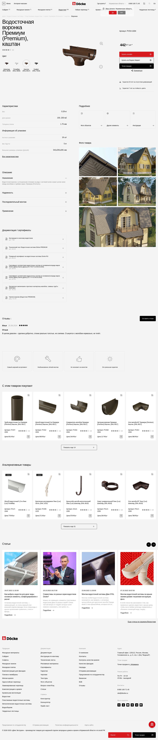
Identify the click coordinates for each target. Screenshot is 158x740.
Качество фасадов (86, 664)
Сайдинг (5, 10)
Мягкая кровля (7, 678)
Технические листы (48, 660)
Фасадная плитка (44, 10)
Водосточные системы (15, 16)
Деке (4, 16)
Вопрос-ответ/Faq (47, 685)
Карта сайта (89, 725)
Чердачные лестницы (147, 10)
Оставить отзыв (147, 318)
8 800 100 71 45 (123, 689)
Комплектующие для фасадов (13, 671)
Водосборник (7, 707)
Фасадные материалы (10, 653)
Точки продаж (136, 66)
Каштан (67, 16)
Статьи (43, 689)
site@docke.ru (122, 693)
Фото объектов (46, 682)
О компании (83, 653)
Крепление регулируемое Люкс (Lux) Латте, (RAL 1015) (48, 502)
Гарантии (44, 671)
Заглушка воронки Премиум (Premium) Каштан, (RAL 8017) (107, 423)
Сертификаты (46, 667)
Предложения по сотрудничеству (91, 674)
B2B (80, 682)
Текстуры (44, 678)
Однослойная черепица (11, 682)
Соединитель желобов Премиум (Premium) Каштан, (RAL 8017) (77, 423)
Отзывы (82, 685)
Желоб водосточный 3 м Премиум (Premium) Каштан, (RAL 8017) (47, 423)
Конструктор (45, 699)
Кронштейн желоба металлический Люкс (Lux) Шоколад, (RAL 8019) (78, 502)
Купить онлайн (136, 54)
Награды (82, 667)
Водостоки (62, 10)
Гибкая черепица (81, 10)
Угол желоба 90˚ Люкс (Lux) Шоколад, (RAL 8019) (137, 502)
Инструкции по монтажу (50, 656)
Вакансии (82, 678)
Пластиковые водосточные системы (16, 700)
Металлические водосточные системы (17, 704)
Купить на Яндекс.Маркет (136, 60)
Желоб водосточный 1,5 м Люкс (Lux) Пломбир (15, 502)
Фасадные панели (23, 10)
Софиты (5, 660)
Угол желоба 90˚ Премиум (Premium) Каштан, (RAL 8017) (140, 423)
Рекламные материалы (49, 664)
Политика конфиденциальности (66, 725)
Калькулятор (45, 702)
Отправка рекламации (87, 671)
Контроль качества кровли (89, 660)
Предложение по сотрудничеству (14, 725)
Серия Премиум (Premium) (53, 16)
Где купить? (101, 3)
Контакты (82, 656)
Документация (46, 653)
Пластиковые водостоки (33, 16)
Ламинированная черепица (12, 685)
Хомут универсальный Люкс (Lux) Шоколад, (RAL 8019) (108, 502)
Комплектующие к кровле (12, 689)
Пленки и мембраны (10, 674)
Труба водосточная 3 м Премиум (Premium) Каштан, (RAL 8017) (15, 423)
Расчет (120, 735)
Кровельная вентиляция (11, 693)
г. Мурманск (134, 664)
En (154, 3)
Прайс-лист (45, 706)
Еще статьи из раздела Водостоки (142, 622)
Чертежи (44, 674)
